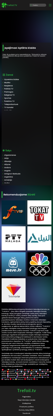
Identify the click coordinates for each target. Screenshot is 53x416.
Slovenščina (21, 377)
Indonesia (11, 373)
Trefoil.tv (26, 390)
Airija (6, 158)
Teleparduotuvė (11, 104)
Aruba (6, 183)
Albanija (7, 161)
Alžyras (7, 164)
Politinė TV (8, 89)
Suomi (23, 372)
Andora (7, 167)
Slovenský (11, 377)
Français (31, 372)
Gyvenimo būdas (11, 79)
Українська (19, 379)
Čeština (20, 370)
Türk (12, 379)
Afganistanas (10, 155)
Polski (26, 375)
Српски (29, 377)
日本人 (27, 373)
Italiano (20, 373)
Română (43, 375)
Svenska (37, 377)
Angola (7, 170)
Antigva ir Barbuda (12, 174)
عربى (4, 370)
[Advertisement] (26, 26)
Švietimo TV (9, 101)
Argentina (8, 177)
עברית (38, 372)
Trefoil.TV (9, 5)
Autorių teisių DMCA (26, 410)
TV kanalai (8, 107)
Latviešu (41, 373)
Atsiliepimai (26, 403)
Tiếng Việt (28, 379)
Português (34, 375)
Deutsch (34, 370)
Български (11, 370)
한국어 (33, 373)
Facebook (26, 413)
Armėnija (8, 180)
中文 (35, 379)
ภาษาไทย (45, 377)
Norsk (20, 375)
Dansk (27, 370)
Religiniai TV (9, 95)
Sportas (7, 98)
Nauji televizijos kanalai (26, 400)
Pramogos (8, 92)
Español (10, 372)
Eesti (17, 372)
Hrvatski (45, 372)
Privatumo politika (26, 406)
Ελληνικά (43, 370)
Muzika (7, 82)
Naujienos (8, 85)
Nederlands (12, 375)
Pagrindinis (26, 397)
